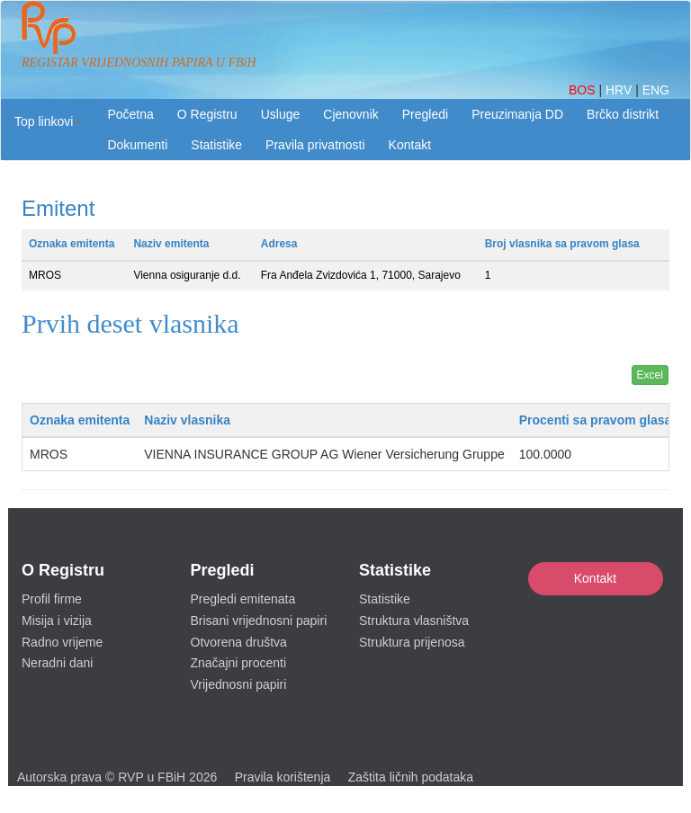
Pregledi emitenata (243, 599)
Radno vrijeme (62, 642)
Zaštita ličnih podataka (410, 777)
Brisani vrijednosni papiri (259, 620)
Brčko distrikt (623, 114)
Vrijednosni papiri (239, 684)
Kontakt (595, 578)
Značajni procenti (239, 663)
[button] (48, 121)
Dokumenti (137, 145)
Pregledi (425, 114)
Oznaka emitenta (71, 243)
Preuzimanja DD (517, 114)
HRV (620, 90)
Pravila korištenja (283, 777)
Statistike (216, 145)
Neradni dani (57, 663)
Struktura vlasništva (414, 620)
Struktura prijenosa (412, 642)
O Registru (207, 114)
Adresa (279, 243)
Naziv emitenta (171, 243)
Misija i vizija (57, 620)
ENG (655, 90)
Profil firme (52, 599)
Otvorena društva (239, 642)
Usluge (281, 114)
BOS (583, 90)
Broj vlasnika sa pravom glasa (562, 243)
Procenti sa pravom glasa (595, 420)
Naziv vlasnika (187, 420)
